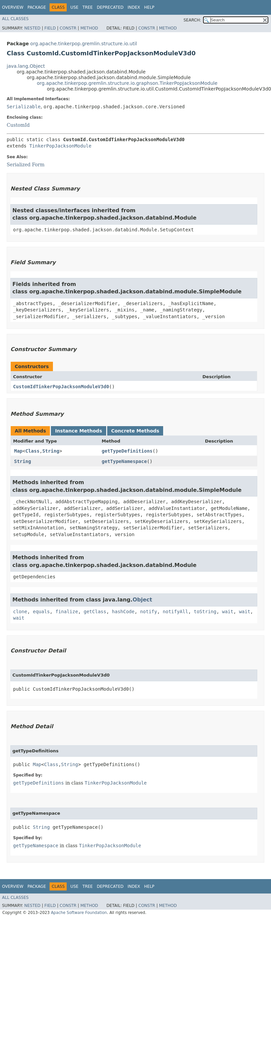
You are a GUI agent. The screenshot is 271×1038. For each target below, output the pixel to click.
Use (74, 7)
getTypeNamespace (124, 461)
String (50, 451)
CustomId (18, 125)
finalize (66, 611)
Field (50, 28)
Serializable (24, 106)
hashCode (123, 611)
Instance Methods (78, 431)
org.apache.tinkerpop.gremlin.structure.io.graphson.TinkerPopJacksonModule (127, 83)
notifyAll (175, 611)
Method (89, 28)
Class (32, 451)
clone (20, 611)
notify (148, 611)
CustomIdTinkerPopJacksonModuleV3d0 (61, 386)
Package (36, 7)
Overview (12, 7)
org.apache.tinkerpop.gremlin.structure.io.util (83, 43)
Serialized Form (26, 164)
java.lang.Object (26, 66)
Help (149, 7)
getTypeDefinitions (127, 451)
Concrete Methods (135, 431)
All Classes (15, 18)
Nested (32, 28)
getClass (95, 611)
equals (41, 611)
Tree (87, 7)
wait (227, 611)
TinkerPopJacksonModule (60, 146)
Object (142, 599)
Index (134, 7)
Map (18, 451)
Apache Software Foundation (79, 912)
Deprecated (110, 7)
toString (205, 611)
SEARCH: (192, 20)
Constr (68, 28)
